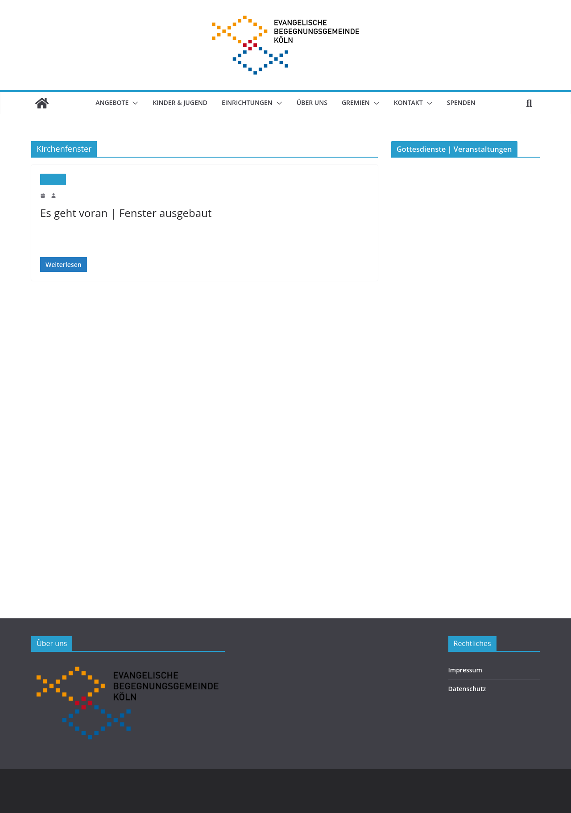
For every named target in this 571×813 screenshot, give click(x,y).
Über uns (314, 102)
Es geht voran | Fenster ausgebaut (122, 213)
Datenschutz (464, 688)
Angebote (105, 102)
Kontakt (414, 102)
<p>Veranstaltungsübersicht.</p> (458, 373)
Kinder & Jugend (176, 102)
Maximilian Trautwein (82, 195)
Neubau (53, 179)
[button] (128, 103)
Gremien (359, 102)
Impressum (463, 670)
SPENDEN (468, 102)
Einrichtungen (247, 102)
